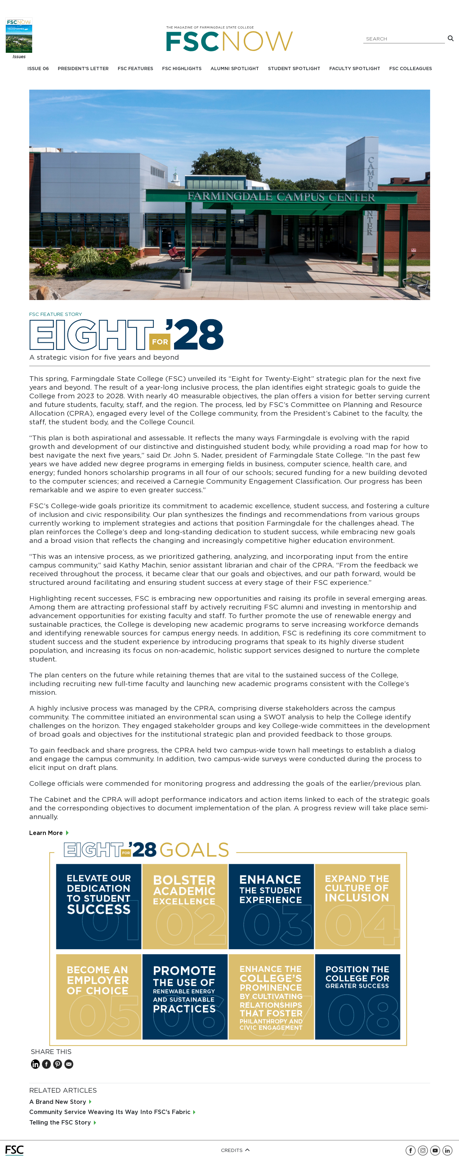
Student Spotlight (294, 69)
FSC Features (135, 69)
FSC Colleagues (410, 69)
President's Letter (83, 69)
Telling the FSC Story (60, 1123)
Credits (235, 1150)
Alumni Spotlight (235, 69)
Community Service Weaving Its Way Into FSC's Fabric (109, 1112)
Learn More (47, 833)
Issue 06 (38, 69)
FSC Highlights (182, 69)
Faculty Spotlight (354, 69)
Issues (19, 57)
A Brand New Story (57, 1102)
